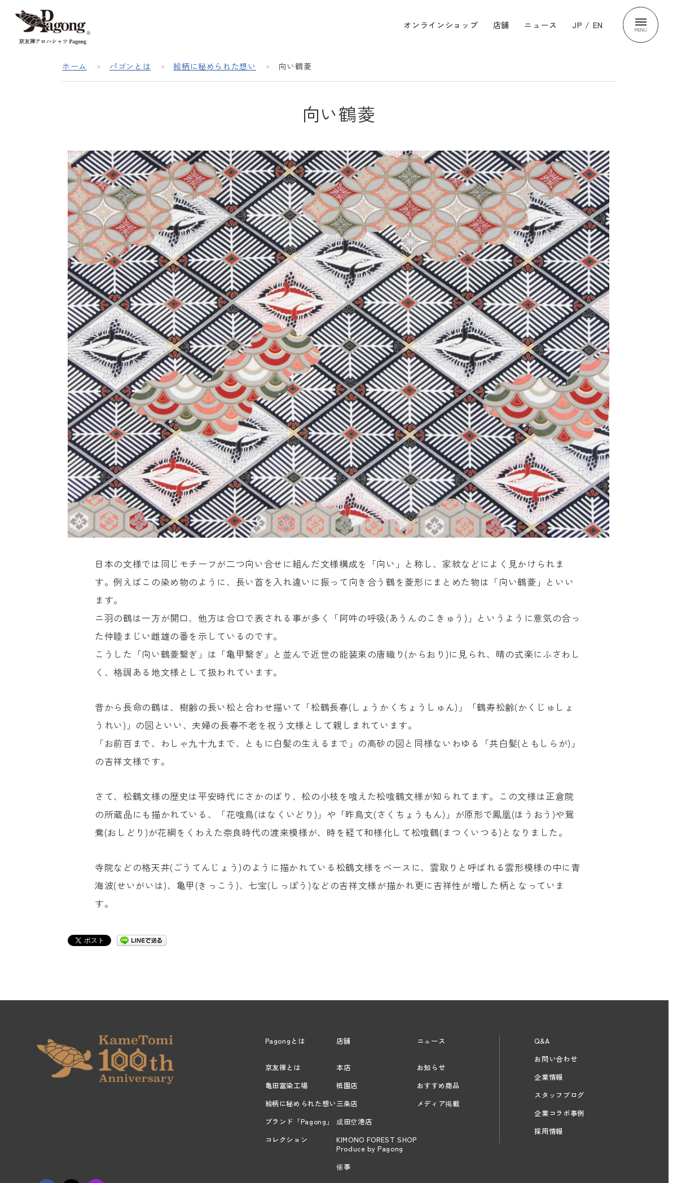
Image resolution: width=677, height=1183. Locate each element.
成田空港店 (354, 1121)
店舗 (501, 24)
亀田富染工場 (286, 1085)
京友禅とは (283, 1067)
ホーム (74, 66)
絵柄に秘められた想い (214, 66)
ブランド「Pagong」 (299, 1121)
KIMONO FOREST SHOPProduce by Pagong (376, 1144)
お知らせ (431, 1067)
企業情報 (548, 1077)
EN (598, 24)
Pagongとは (285, 1041)
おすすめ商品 (438, 1085)
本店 (343, 1067)
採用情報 (548, 1131)
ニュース (540, 24)
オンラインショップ (440, 24)
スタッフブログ (559, 1095)
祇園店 (347, 1085)
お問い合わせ (555, 1059)
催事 (343, 1167)
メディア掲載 (438, 1103)
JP (577, 24)
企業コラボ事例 (559, 1113)
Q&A (541, 1041)
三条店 (347, 1103)
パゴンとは (130, 66)
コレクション (286, 1139)
